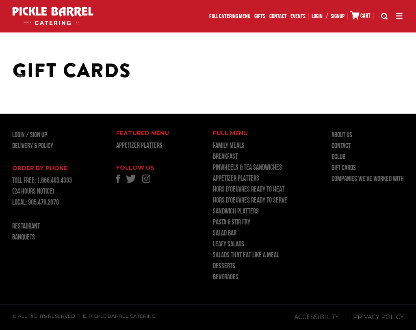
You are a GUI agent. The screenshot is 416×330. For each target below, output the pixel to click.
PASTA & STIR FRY (231, 222)
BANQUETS (23, 238)
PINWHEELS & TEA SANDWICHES (247, 168)
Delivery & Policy (32, 146)
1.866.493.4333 (54, 181)
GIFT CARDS (344, 168)
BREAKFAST (225, 157)
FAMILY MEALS (229, 146)
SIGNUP (337, 16)
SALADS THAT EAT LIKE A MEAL (246, 255)
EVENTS (298, 16)
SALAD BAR (224, 233)
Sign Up (38, 135)
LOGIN (317, 16)
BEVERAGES (225, 277)
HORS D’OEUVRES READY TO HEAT (248, 190)
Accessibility (316, 317)
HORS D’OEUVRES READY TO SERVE (250, 201)
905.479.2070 (43, 203)
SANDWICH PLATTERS (236, 212)
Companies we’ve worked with (368, 179)
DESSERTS (224, 266)
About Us (342, 135)
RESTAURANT (26, 227)
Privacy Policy (378, 317)
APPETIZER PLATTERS (139, 146)
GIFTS (259, 16)
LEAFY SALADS (228, 244)
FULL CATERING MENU (229, 16)
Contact (278, 16)
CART (360, 15)
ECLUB (338, 157)
